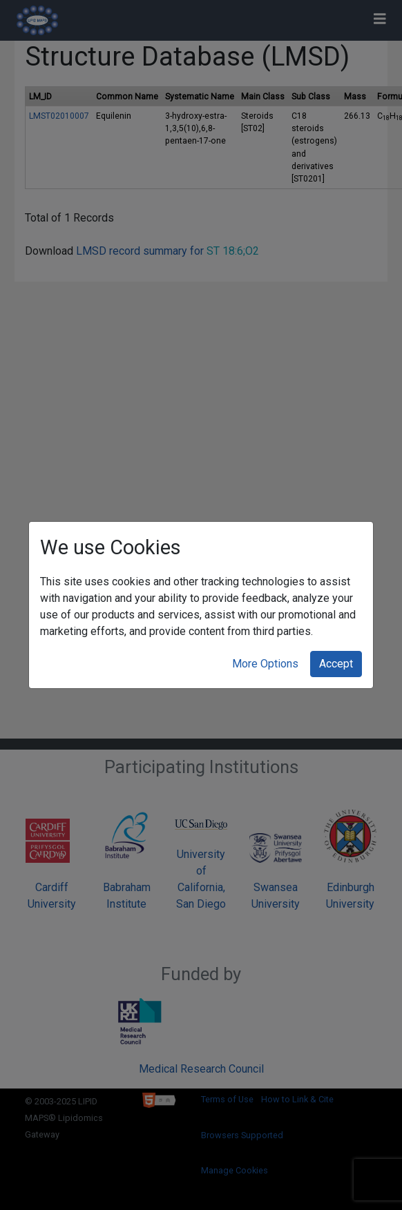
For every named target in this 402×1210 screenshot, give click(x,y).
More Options (265, 663)
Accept (336, 663)
